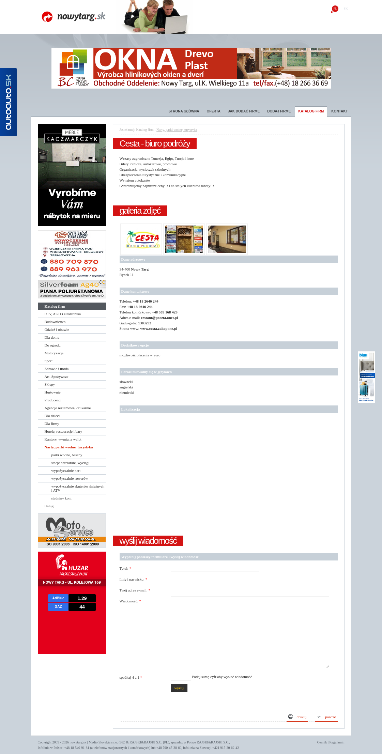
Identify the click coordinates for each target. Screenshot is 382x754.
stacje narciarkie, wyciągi (70, 463)
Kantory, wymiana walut (63, 439)
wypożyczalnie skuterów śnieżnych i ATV (78, 488)
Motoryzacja (54, 353)
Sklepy (50, 384)
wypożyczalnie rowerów (69, 478)
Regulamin (337, 742)
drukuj (302, 717)
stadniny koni (61, 498)
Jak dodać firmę (244, 111)
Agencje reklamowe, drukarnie (68, 408)
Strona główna (183, 111)
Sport (49, 361)
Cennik (322, 742)
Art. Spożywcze (56, 376)
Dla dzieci (52, 416)
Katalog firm (311, 111)
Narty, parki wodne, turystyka (69, 447)
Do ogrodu (53, 345)
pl (335, 8)
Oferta (213, 111)
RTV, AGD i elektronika (63, 314)
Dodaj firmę (279, 111)
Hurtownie (53, 392)
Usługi (50, 506)
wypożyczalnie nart (66, 470)
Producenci (53, 400)
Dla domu (52, 337)
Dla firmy (52, 423)
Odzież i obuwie (57, 329)
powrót (330, 717)
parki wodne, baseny (66, 455)
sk (346, 8)
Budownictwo (55, 322)
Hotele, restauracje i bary (63, 431)
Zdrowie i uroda (57, 369)
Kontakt (339, 111)
